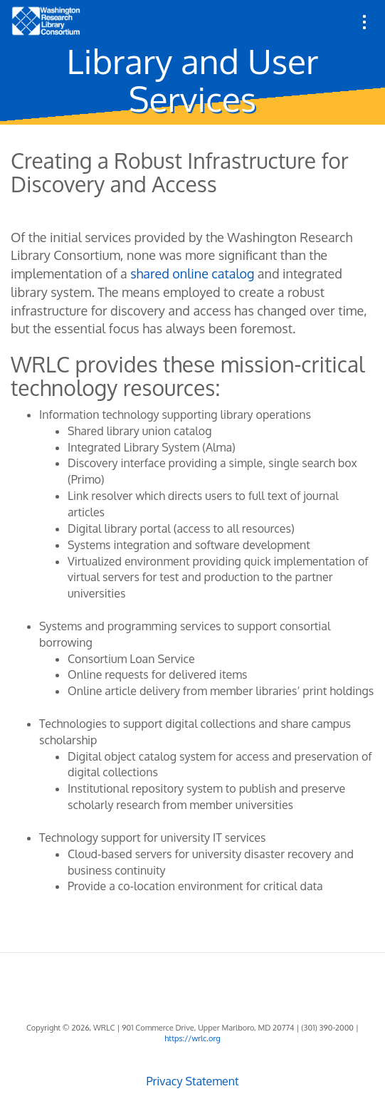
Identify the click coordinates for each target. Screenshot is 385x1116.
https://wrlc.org (192, 1038)
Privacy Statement (192, 1081)
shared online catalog (192, 273)
